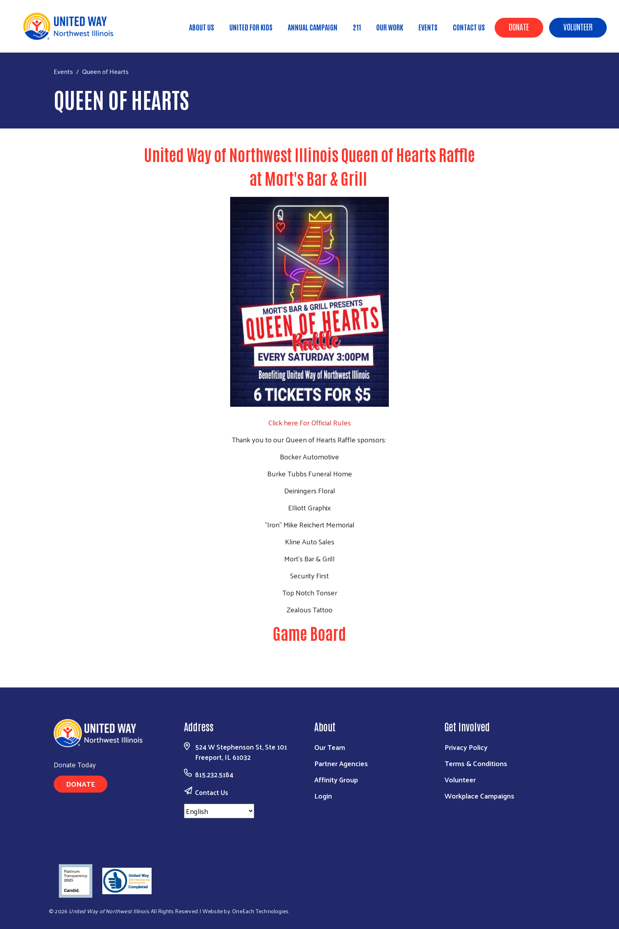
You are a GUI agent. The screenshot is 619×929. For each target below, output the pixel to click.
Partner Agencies (341, 763)
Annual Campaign (313, 27)
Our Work (389, 27)
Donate (519, 26)
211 (357, 27)
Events (427, 27)
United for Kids (250, 27)
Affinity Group (336, 779)
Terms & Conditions (476, 763)
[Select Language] (219, 811)
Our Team (329, 747)
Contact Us (469, 27)
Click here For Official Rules (309, 422)
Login (323, 795)
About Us (201, 27)
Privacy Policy (466, 747)
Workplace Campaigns (479, 795)
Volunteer (578, 26)
